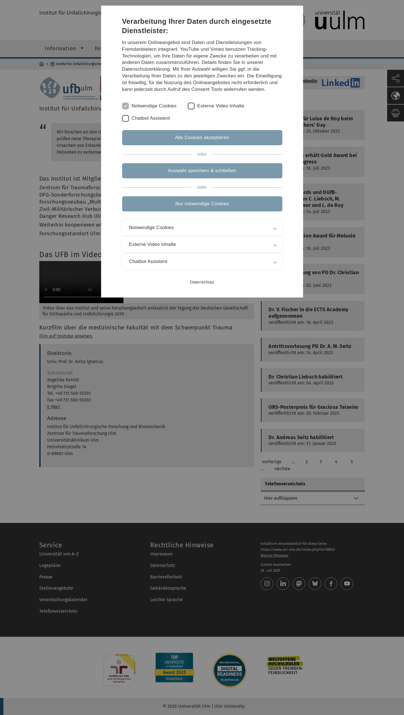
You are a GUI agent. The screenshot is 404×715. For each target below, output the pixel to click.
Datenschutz (202, 282)
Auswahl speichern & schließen (202, 170)
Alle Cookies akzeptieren (202, 137)
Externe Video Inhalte (221, 106)
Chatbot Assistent (151, 118)
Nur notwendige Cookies (202, 203)
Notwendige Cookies (154, 106)
